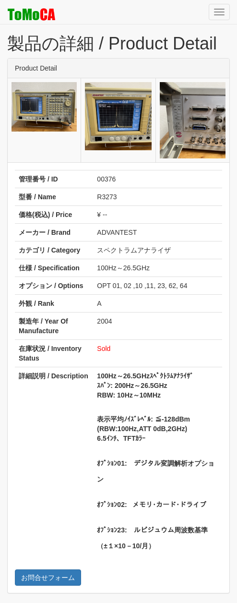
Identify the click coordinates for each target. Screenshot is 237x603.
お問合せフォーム (48, 577)
